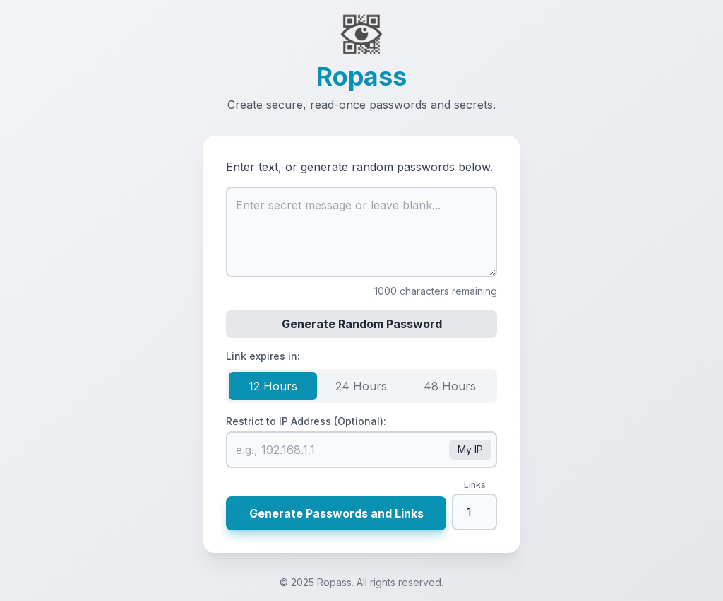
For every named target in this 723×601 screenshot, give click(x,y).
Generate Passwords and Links (336, 513)
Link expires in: (263, 356)
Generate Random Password (362, 324)
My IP (470, 449)
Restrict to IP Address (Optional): (306, 421)
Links (475, 484)
